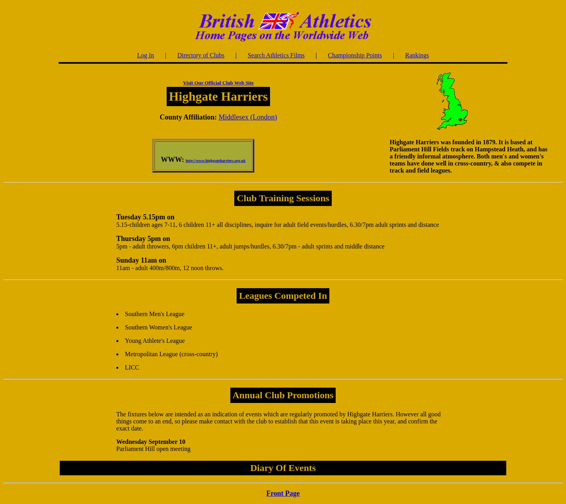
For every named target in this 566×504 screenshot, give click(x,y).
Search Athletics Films (276, 55)
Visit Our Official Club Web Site (218, 83)
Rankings (417, 55)
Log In (145, 55)
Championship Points (355, 55)
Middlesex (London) (248, 117)
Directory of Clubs (200, 55)
